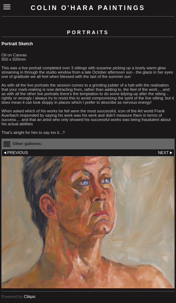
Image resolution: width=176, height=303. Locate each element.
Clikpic (30, 296)
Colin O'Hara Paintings (88, 7)
